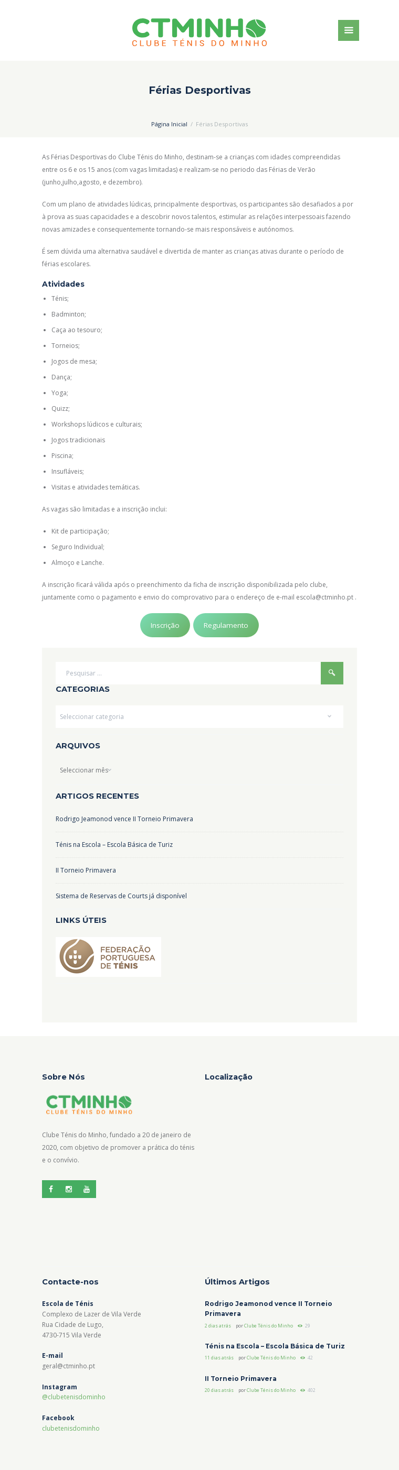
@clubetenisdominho (74, 1396)
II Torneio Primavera (86, 870)
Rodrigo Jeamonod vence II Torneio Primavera (124, 818)
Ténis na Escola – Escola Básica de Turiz (114, 844)
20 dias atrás (219, 1390)
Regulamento (226, 625)
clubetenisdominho (71, 1428)
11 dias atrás (219, 1357)
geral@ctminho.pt (68, 1366)
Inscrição (165, 625)
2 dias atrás (218, 1325)
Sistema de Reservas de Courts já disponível (121, 895)
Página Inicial (169, 124)
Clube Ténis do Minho (268, 1325)
